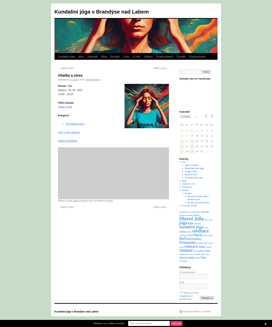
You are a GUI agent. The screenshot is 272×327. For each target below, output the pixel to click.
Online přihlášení (67, 140)
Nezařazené (187, 187)
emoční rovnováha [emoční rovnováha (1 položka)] (186, 215)
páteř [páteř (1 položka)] (205, 243)
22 (192, 146)
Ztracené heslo (185, 299)
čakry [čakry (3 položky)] (203, 257)
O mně (137, 56)
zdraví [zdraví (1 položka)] (203, 254)
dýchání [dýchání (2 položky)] (205, 212)
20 (182, 146)
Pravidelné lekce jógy (194, 177)
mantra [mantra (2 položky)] (182, 231)
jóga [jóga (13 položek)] (183, 222)
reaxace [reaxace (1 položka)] (211, 243)
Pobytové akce (191, 174)
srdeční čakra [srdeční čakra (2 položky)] (204, 251)
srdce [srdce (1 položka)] (195, 251)
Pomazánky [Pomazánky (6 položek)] (187, 242)
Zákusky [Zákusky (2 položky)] (183, 257)
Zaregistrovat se (186, 296)
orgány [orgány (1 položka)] (210, 235)
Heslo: (182, 282)
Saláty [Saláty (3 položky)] (201, 246)
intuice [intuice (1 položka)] (206, 220)
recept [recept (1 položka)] (181, 247)
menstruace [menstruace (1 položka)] (183, 235)
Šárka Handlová (93, 80)
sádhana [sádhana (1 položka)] (182, 254)
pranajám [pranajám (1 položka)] (200, 243)
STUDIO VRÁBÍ (189, 205)
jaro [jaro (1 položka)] (211, 220)
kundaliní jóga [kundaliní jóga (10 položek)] (191, 227)
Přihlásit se (207, 298)
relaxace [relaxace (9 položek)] (191, 246)
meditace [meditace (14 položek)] (200, 230)
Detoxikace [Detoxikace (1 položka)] (196, 212)
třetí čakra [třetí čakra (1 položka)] (189, 254)
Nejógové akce (191, 171)
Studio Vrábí (65, 106)
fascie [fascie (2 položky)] (196, 215)
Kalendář (92, 56)
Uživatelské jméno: (187, 272)
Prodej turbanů (164, 56)
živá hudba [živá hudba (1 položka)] (183, 261)
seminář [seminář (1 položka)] (209, 247)
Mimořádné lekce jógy (194, 168)
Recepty (115, 56)
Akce (81, 56)
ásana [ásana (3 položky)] (191, 257)
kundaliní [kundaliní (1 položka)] (197, 224)
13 (182, 141)
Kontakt (181, 56)
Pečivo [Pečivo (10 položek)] (185, 238)
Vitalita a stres (66, 68)
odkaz (75, 201)
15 (192, 141)
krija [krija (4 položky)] (190, 223)
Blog (104, 56)
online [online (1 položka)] (205, 235)
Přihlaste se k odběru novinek (109, 323)
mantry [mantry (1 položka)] (189, 232)
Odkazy (148, 56)
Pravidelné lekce (75, 123)
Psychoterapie (197, 56)
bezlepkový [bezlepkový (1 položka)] (183, 212)
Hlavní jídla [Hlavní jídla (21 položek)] (191, 218)
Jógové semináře (192, 165)
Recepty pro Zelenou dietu (199, 202)
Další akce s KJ (188, 184)
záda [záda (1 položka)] (207, 254)
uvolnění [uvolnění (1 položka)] (197, 254)
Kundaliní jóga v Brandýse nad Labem (101, 12)
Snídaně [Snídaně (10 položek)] (186, 250)
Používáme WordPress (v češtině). (197, 311)
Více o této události (69, 132)
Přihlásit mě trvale (191, 293)
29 (182, 130)
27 (182, 151)
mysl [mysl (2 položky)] (190, 235)
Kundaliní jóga (66, 56)
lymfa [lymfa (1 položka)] (206, 228)
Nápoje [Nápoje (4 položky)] (198, 235)
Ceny (126, 56)
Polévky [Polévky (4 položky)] (196, 239)
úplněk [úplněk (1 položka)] (197, 258)
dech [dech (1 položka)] (190, 212)
